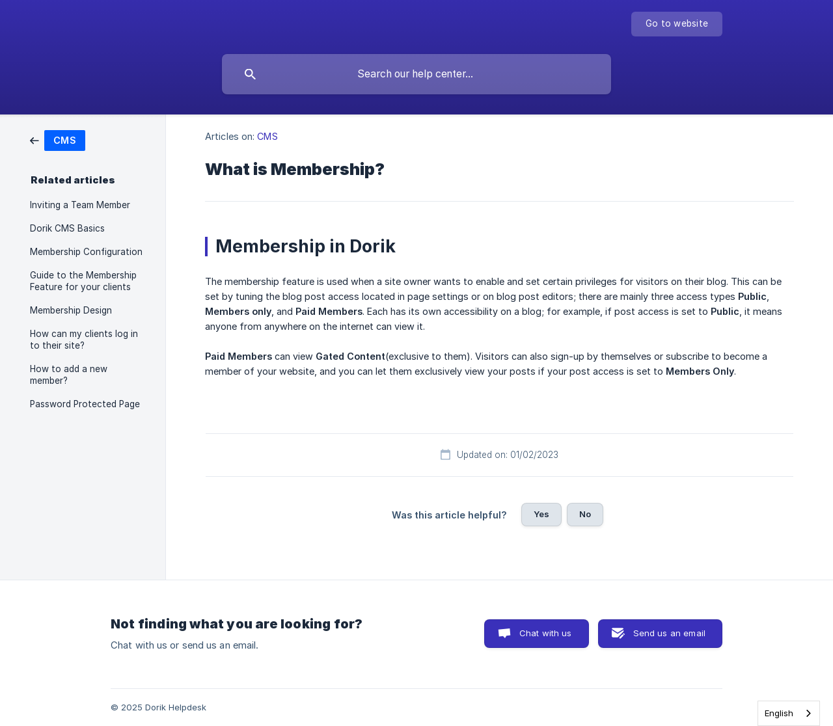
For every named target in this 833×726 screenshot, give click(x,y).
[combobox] (789, 713)
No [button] (585, 514)
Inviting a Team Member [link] (80, 205)
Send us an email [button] (669, 633)
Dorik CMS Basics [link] (67, 228)
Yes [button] (541, 514)
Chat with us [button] (545, 633)
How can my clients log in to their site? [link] (84, 340)
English (779, 713)
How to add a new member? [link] (68, 375)
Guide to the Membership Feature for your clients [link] (83, 281)
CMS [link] (267, 136)
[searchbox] (416, 74)
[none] (676, 24)
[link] (57, 139)
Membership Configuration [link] (86, 252)
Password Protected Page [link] (85, 404)
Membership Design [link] (71, 310)
